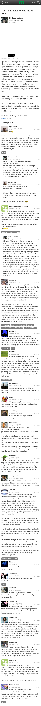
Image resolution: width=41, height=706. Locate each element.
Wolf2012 (12, 660)
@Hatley (11, 208)
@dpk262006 (13, 129)
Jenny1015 (13, 601)
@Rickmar (12, 564)
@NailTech (12, 458)
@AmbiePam (13, 399)
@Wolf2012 (12, 662)
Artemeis (12, 280)
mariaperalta (13, 476)
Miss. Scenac (14, 685)
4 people (3, 118)
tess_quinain (17, 18)
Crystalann (13, 642)
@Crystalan (12, 644)
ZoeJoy (12, 490)
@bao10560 (13, 354)
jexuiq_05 (12, 331)
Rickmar (12, 562)
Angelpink (13, 617)
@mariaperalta (13, 478)
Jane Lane (13, 573)
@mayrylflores (13, 385)
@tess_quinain (14, 20)
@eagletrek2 (13, 425)
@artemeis (12, 282)
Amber (11, 397)
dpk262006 (13, 126)
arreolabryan (14, 411)
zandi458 (12, 588)
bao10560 (12, 352)
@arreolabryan (13, 413)
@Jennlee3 (12, 576)
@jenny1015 (13, 604)
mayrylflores (13, 383)
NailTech (12, 455)
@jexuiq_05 (12, 333)
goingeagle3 (13, 422)
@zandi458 (12, 590)
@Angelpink (12, 620)
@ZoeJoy (12, 492)
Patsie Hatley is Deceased (18, 206)
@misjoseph (13, 687)
